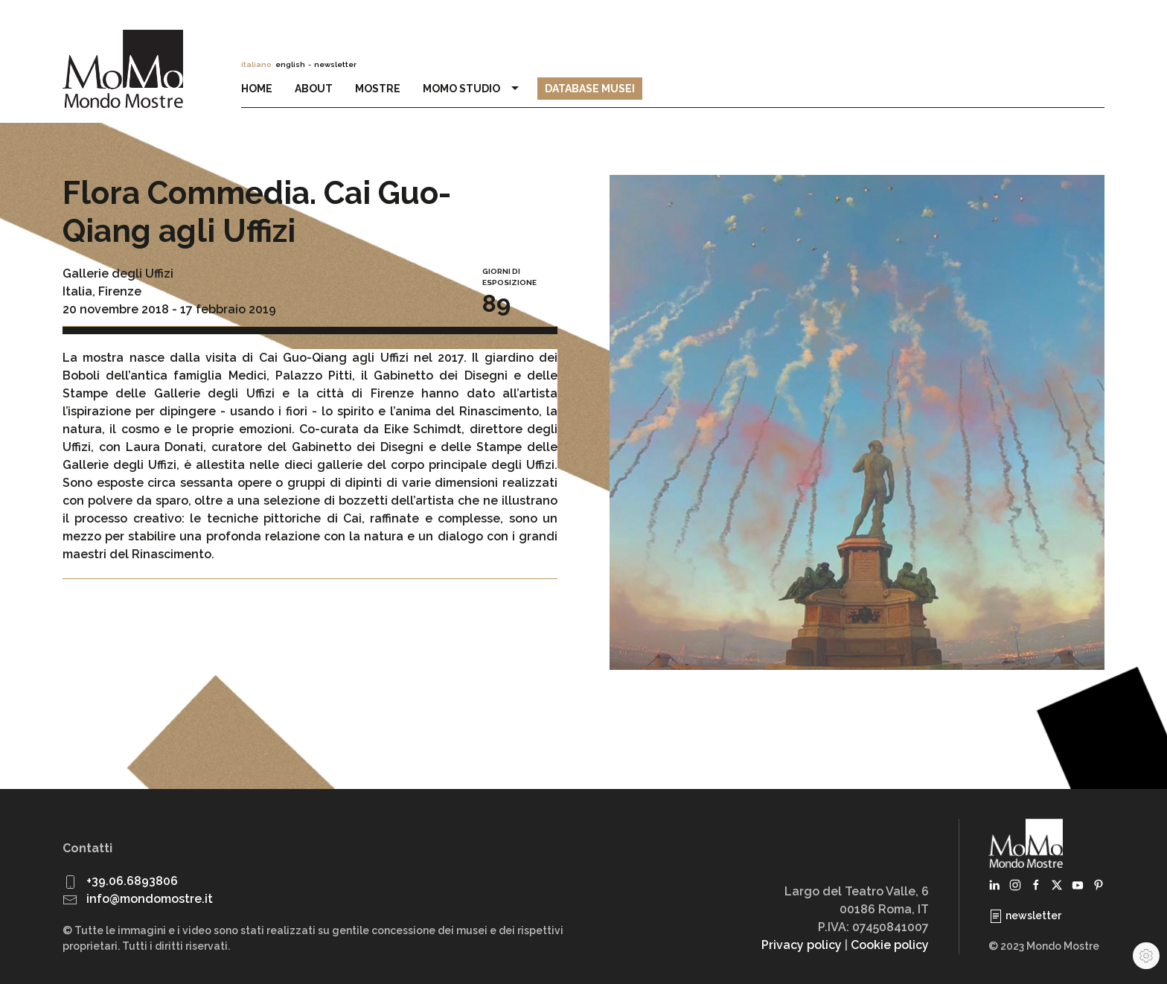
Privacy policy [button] (801, 945)
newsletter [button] (335, 64)
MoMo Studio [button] (472, 88)
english (290, 64)
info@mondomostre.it (149, 899)
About (314, 89)
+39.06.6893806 (132, 881)
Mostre (377, 89)
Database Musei (590, 89)
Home (256, 89)
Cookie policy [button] (890, 945)
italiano (256, 64)
